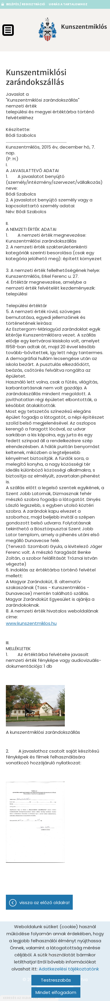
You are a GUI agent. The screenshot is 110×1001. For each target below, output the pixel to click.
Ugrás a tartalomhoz (68, 4)
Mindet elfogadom (55, 992)
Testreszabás (56, 980)
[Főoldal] (47, 29)
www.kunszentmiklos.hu (31, 623)
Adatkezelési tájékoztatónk (69, 969)
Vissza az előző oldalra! (44, 902)
